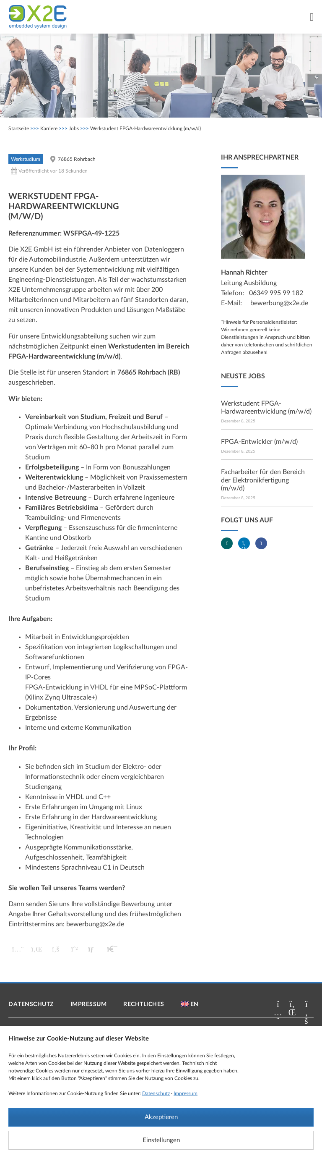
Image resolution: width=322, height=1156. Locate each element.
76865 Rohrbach (77, 159)
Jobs (74, 128)
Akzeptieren (161, 1117)
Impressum (185, 1093)
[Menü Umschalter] (312, 17)
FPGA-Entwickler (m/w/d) (259, 441)
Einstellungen (161, 1140)
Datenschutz (156, 1093)
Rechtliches (143, 1004)
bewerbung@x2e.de (95, 924)
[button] (17, 949)
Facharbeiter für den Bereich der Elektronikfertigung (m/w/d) (263, 480)
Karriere (48, 128)
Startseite (18, 128)
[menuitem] (190, 1004)
